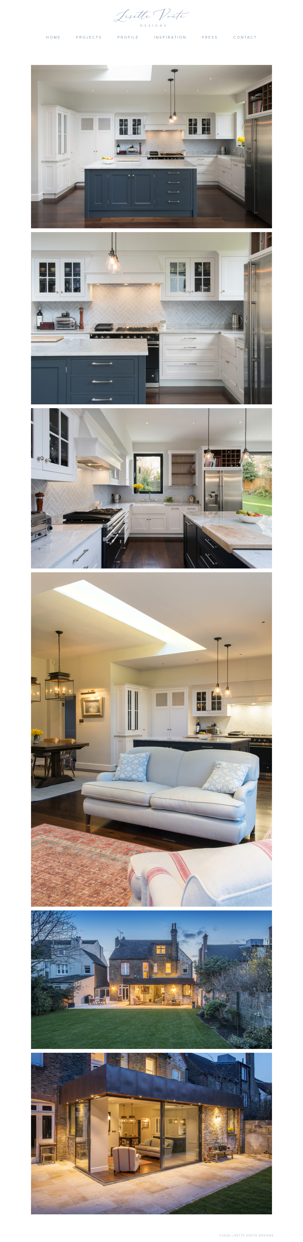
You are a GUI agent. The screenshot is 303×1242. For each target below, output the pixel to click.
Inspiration (170, 37)
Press (210, 37)
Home (53, 37)
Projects (89, 37)
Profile (128, 37)
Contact (245, 37)
